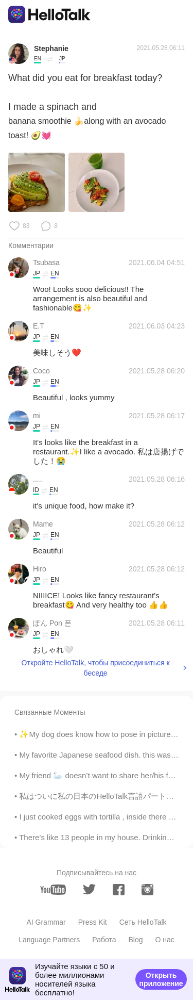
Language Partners (49, 940)
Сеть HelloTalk (143, 922)
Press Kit (92, 922)
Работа (104, 940)
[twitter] (89, 889)
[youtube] (53, 889)
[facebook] (119, 889)
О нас (164, 940)
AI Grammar (45, 922)
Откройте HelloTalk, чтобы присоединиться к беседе (96, 668)
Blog (135, 940)
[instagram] (147, 889)
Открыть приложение (161, 979)
